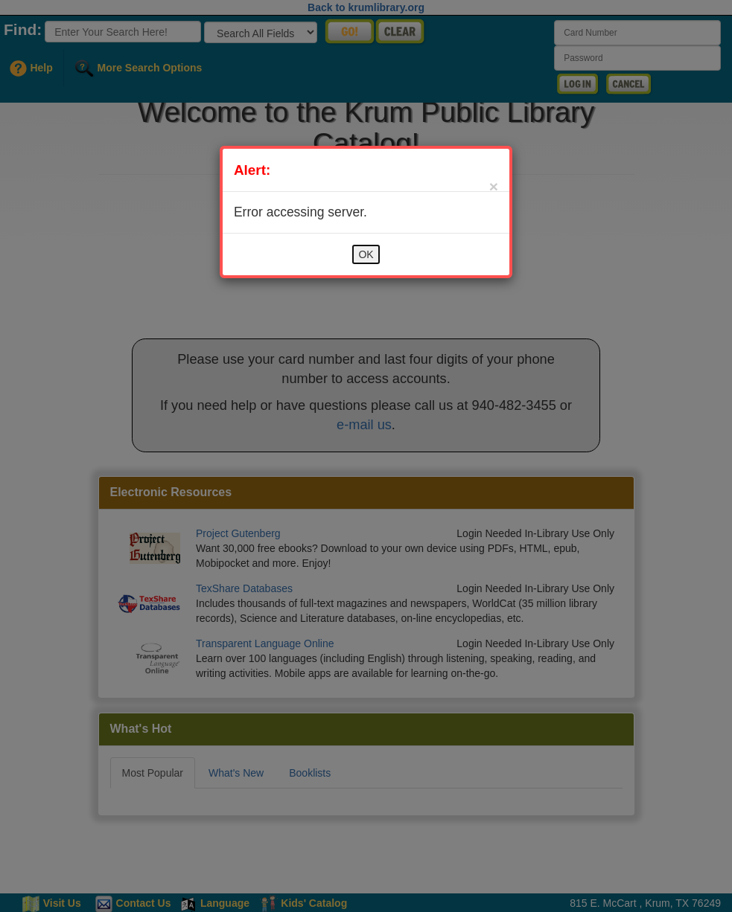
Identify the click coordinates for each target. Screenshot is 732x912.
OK (365, 254)
